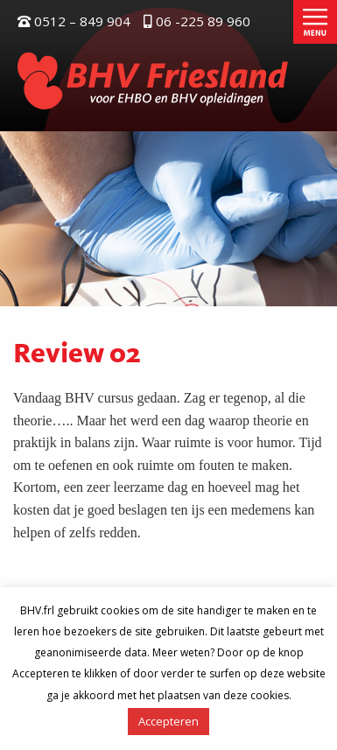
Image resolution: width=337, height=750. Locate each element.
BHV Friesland (153, 81)
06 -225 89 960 (197, 21)
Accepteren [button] (168, 721)
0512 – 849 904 (74, 21)
